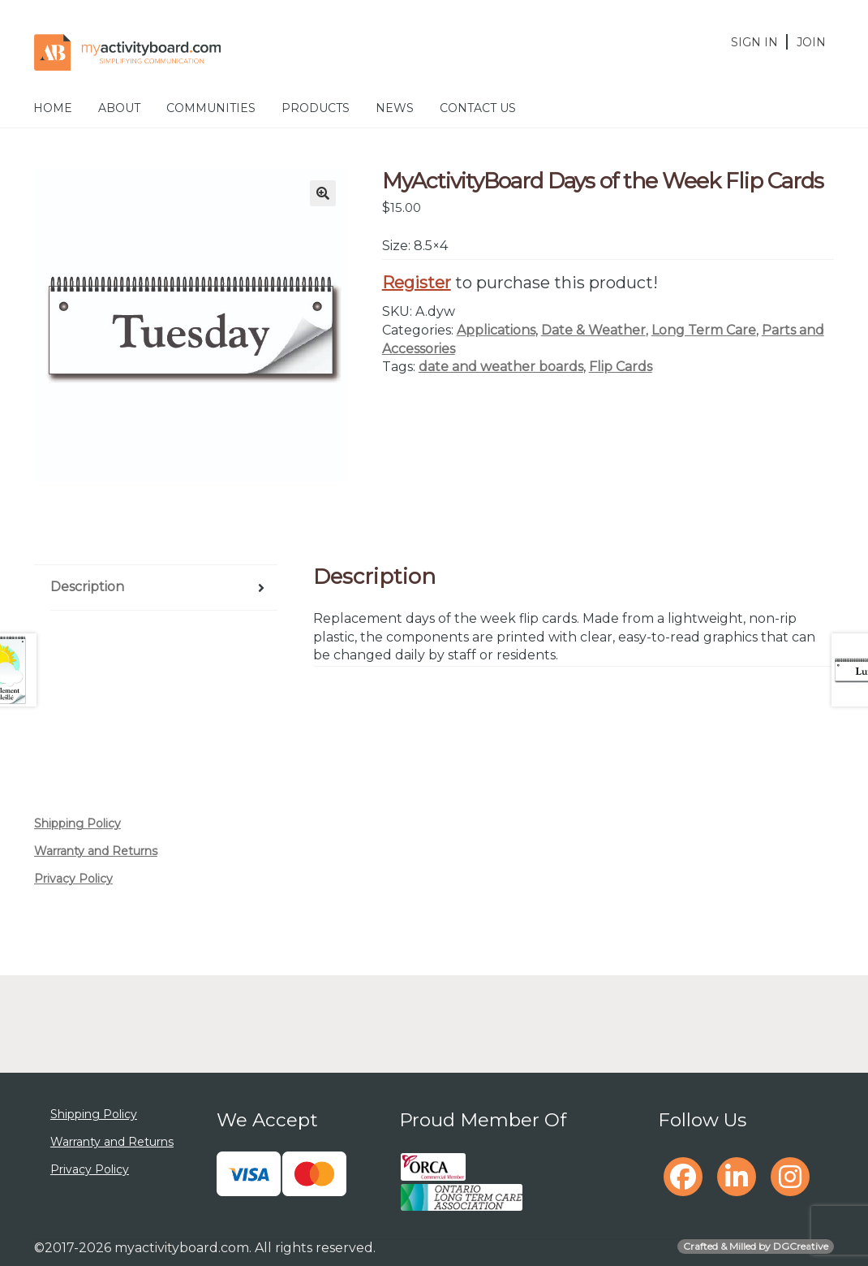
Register (416, 282)
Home (52, 108)
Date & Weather (593, 330)
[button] (323, 193)
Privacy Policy (73, 878)
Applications (496, 330)
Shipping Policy (77, 823)
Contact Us (478, 108)
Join (811, 42)
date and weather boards (501, 366)
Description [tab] (87, 586)
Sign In (754, 42)
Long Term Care (703, 330)
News (395, 108)
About (119, 108)
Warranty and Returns (95, 851)
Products (315, 108)
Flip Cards (620, 366)
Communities (211, 108)
